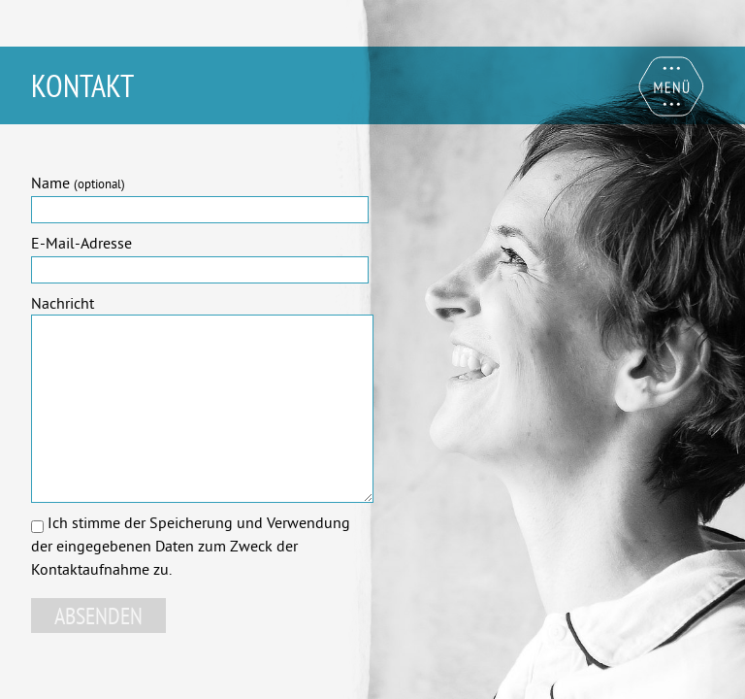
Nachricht (62, 303)
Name (78, 182)
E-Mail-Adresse (81, 242)
